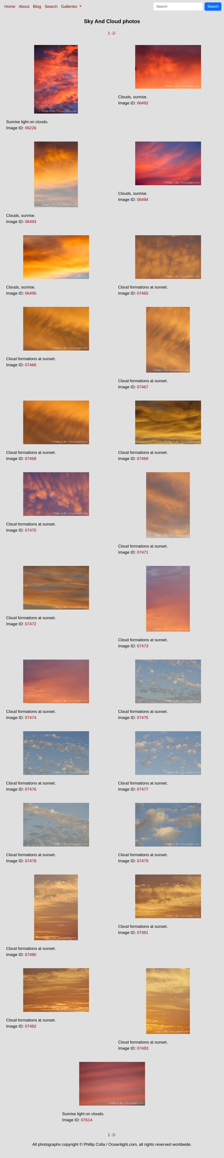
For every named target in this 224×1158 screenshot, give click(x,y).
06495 (30, 293)
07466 (30, 365)
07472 (30, 624)
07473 (142, 646)
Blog (37, 6)
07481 (142, 932)
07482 (30, 1026)
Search (51, 6)
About (24, 6)
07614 (86, 1120)
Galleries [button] (69, 6)
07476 (30, 789)
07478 (30, 861)
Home (9, 6)
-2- (113, 33)
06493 (30, 221)
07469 (142, 458)
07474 (30, 717)
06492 (142, 103)
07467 (142, 387)
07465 (142, 293)
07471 (142, 552)
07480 (30, 954)
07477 (142, 789)
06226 (30, 128)
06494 (142, 199)
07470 (30, 530)
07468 (30, 458)
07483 (142, 1048)
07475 (142, 717)
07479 (142, 861)
